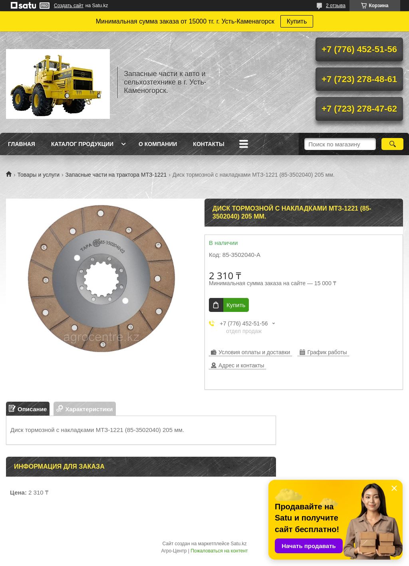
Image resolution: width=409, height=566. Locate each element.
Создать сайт (68, 5)
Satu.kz (238, 543)
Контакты (208, 144)
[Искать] (392, 144)
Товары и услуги (38, 175)
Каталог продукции (82, 144)
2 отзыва (335, 5)
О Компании (158, 144)
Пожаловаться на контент (219, 551)
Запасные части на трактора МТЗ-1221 (116, 175)
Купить (297, 21)
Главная (21, 144)
